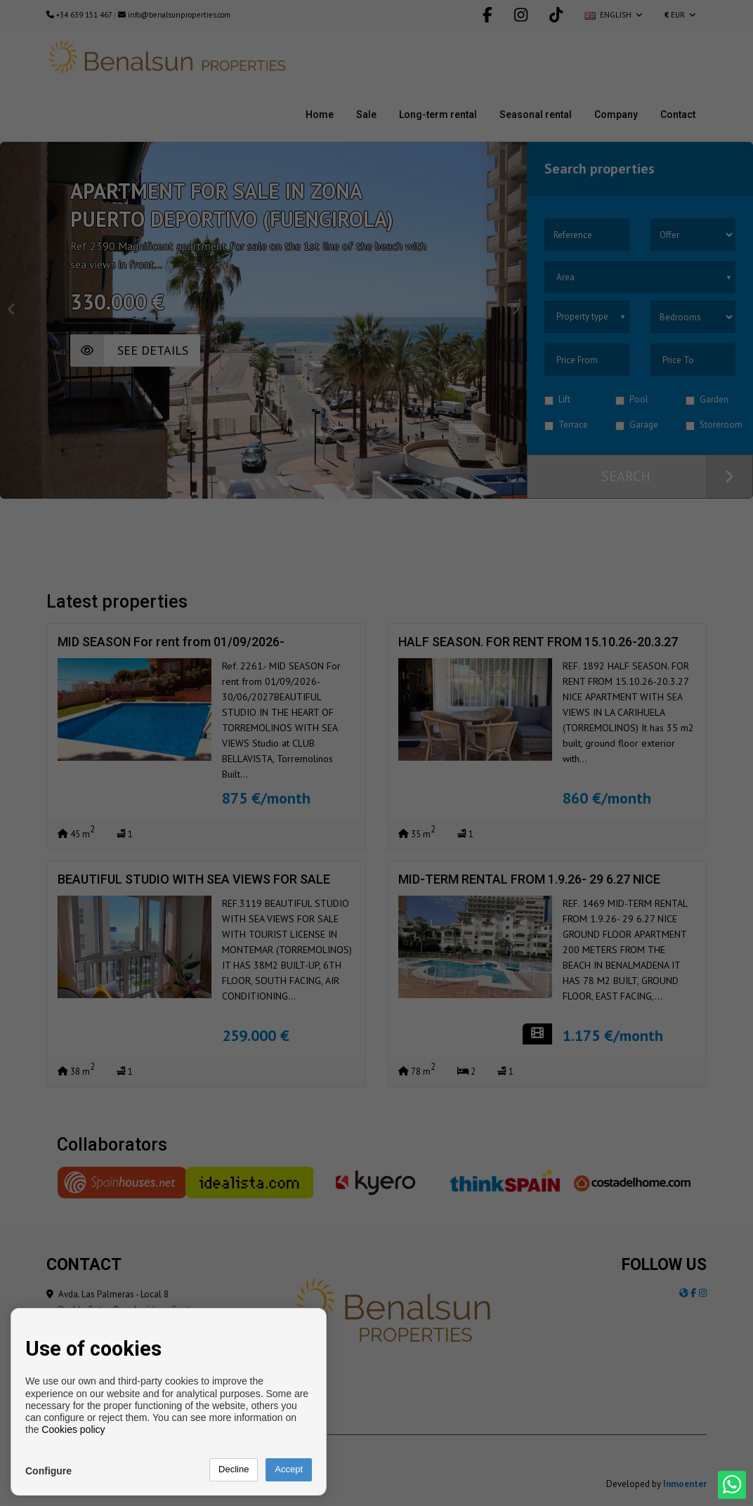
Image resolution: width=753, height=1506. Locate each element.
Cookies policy (73, 1429)
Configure (48, 1470)
